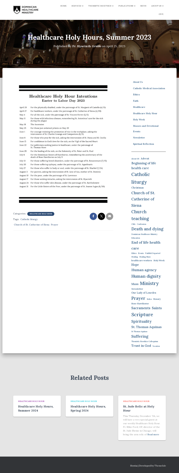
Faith (135, 100)
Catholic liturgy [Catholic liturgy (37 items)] (140, 178)
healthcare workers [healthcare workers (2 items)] (141, 260)
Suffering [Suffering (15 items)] (139, 336)
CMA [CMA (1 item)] (133, 224)
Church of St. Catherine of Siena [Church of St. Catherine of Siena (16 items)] (143, 199)
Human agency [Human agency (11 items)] (144, 270)
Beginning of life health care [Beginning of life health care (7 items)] (143, 165)
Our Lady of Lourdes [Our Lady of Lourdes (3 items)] (143, 292)
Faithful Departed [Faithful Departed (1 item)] (152, 253)
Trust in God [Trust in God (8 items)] (141, 346)
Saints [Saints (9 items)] (157, 308)
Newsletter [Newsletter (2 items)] (137, 289)
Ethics (136, 94)
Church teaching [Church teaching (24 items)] (140, 215)
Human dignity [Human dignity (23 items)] (146, 276)
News (143, 6)
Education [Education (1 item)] (135, 238)
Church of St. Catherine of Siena (31, 224)
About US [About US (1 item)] (135, 159)
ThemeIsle (160, 465)
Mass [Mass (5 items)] (135, 284)
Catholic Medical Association (149, 88)
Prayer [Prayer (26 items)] (138, 298)
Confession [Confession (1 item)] (141, 224)
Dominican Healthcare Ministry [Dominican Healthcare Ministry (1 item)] (144, 234)
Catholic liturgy (29, 219)
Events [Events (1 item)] (141, 253)
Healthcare (139, 107)
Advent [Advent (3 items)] (145, 158)
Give (161, 14)
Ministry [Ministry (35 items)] (149, 283)
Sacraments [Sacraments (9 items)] (140, 308)
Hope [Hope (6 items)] (135, 265)
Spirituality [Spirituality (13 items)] (141, 321)
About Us (157, 6)
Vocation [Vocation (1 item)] (156, 346)
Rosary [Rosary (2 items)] (157, 299)
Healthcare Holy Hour (41, 214)
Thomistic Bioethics (100, 6)
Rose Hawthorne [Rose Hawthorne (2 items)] (140, 303)
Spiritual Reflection (143, 143)
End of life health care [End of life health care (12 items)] (145, 245)
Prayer (54, 224)
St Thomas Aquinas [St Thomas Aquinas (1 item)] (139, 331)
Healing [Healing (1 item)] (134, 257)
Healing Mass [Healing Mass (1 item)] (145, 257)
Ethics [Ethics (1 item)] (134, 253)
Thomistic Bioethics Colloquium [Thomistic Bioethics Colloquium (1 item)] (144, 341)
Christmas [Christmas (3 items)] (137, 187)
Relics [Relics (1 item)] (149, 299)
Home (63, 6)
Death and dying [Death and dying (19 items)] (147, 228)
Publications (126, 6)
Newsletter (139, 137)
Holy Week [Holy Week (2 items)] (159, 260)
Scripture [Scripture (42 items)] (142, 314)
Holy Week (139, 119)
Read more (153, 434)
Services (77, 6)
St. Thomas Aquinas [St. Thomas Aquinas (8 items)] (146, 327)
